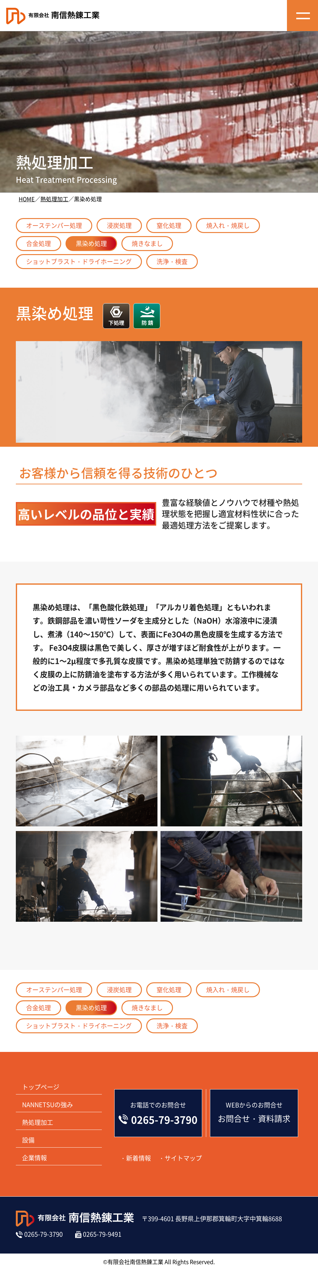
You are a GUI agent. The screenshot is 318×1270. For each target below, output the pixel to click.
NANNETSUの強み (47, 1104)
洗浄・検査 (172, 261)
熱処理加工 (54, 199)
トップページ (40, 1086)
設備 (28, 1139)
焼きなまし (147, 243)
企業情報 (34, 1157)
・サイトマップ (180, 1158)
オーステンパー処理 (54, 225)
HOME (27, 199)
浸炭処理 (119, 225)
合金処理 (38, 243)
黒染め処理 (91, 243)
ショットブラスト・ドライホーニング (79, 261)
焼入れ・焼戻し (228, 225)
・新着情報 (135, 1158)
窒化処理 (169, 225)
